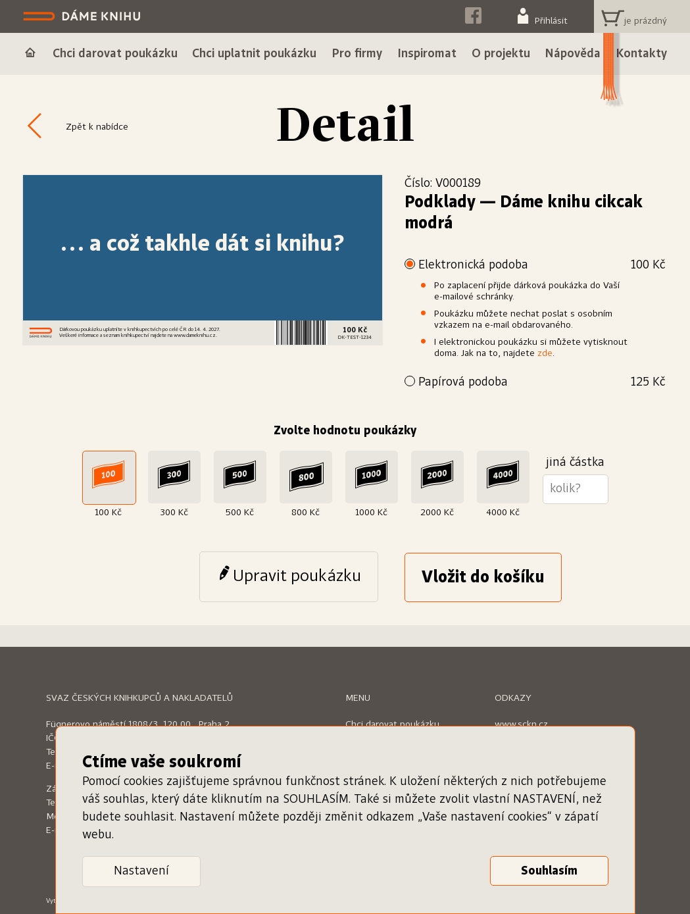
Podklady (440, 203)
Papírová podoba (541, 383)
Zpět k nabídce (97, 127)
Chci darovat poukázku (392, 724)
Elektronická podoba (541, 265)
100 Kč (108, 512)
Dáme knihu (83, 16)
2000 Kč (437, 512)
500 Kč (240, 512)
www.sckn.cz (521, 724)
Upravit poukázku (297, 576)
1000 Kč (371, 512)
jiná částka (575, 463)
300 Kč (174, 512)
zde (545, 353)
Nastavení (141, 871)
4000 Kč (503, 512)
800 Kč (305, 512)
